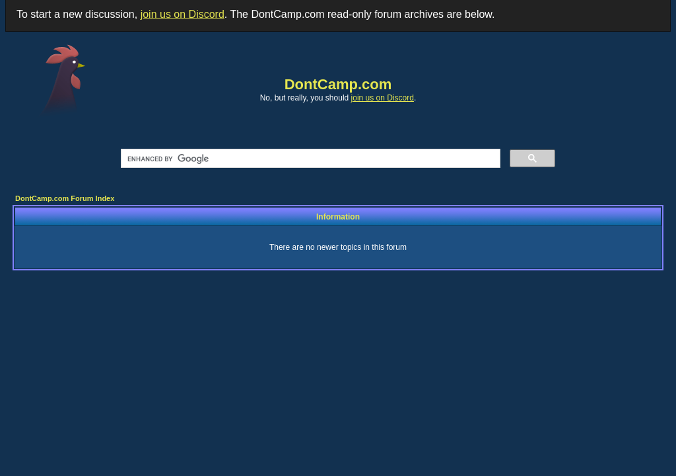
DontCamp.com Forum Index (64, 198)
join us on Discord (182, 14)
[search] (309, 159)
